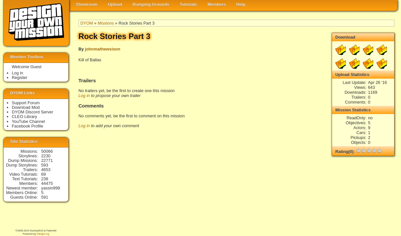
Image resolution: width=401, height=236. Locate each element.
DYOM (86, 23)
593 (44, 165)
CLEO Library (24, 116)
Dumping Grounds (151, 4)
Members (217, 4)
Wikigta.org (43, 233)
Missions (106, 23)
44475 (47, 183)
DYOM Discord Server (32, 111)
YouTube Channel (28, 121)
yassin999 (50, 188)
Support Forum (26, 102)
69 (43, 174)
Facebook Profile (27, 126)
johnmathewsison (102, 49)
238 (44, 178)
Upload (115, 4)
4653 (45, 169)
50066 (47, 151)
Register (19, 77)
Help (240, 4)
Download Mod (26, 107)
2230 (45, 155)
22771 (47, 160)
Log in (84, 95)
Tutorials (188, 4)
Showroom (86, 4)
